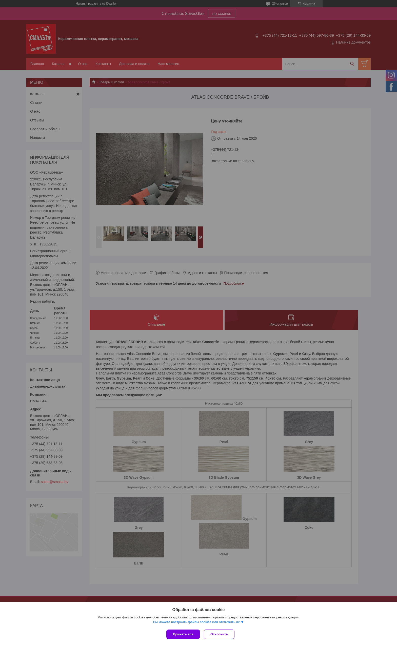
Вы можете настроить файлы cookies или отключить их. (197, 623)
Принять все (183, 634)
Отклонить (220, 634)
